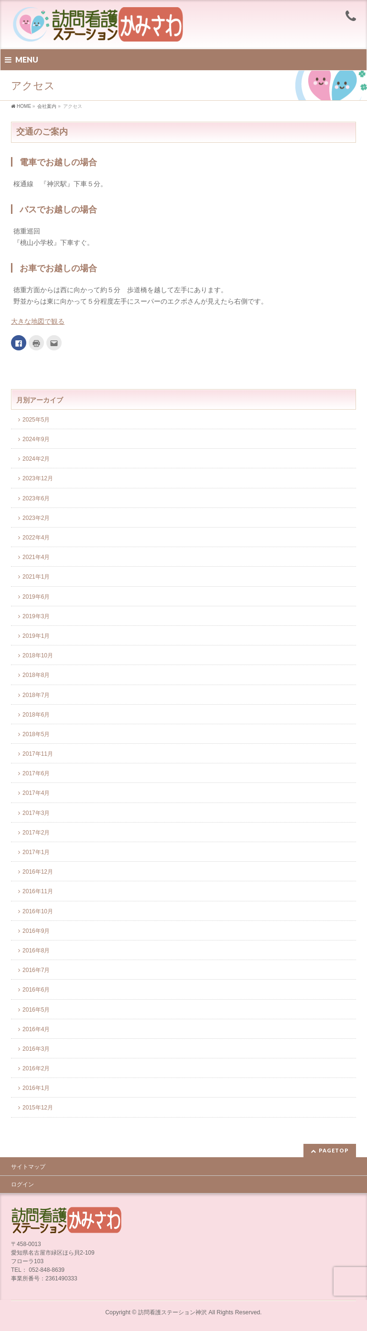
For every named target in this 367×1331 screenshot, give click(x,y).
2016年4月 (36, 1029)
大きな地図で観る (38, 321)
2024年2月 (36, 458)
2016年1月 (36, 1088)
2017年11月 (37, 753)
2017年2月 (36, 832)
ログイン (22, 1184)
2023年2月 (36, 518)
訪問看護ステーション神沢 (172, 1312)
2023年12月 (37, 478)
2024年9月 (36, 439)
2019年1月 (36, 636)
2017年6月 (36, 773)
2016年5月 (36, 1009)
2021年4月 (36, 557)
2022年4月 (36, 537)
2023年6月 (36, 498)
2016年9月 (36, 931)
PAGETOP (334, 1150)
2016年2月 (36, 1068)
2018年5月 (36, 734)
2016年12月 (37, 871)
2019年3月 (36, 616)
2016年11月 (37, 891)
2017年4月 (36, 793)
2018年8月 (36, 675)
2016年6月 (36, 989)
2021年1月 (36, 576)
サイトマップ (28, 1166)
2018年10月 (37, 655)
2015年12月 (37, 1107)
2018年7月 (36, 695)
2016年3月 (36, 1049)
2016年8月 (36, 950)
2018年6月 (36, 714)
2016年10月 (37, 911)
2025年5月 (36, 419)
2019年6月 (36, 596)
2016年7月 (36, 970)
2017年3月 (36, 813)
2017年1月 (36, 852)
